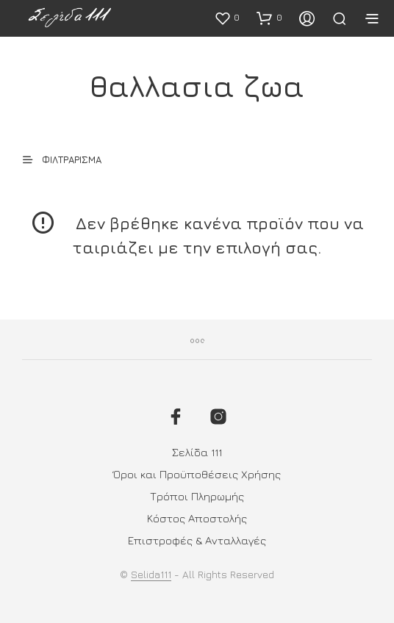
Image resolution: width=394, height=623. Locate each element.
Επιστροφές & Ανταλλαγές (197, 540)
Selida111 (151, 574)
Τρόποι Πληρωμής (197, 496)
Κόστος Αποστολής (197, 518)
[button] (227, 17)
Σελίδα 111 (197, 452)
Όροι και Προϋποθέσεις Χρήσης (197, 474)
